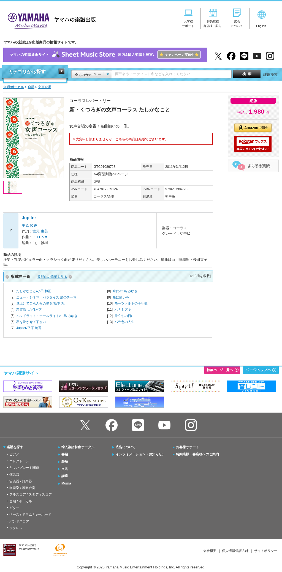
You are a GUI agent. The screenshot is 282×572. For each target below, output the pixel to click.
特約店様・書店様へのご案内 (197, 454)
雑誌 (64, 462)
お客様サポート (187, 447)
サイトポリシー (265, 551)
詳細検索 (270, 74)
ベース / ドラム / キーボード (30, 514)
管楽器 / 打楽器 (20, 481)
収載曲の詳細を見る (52, 277)
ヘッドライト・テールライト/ (47, 316)
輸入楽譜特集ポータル (77, 447)
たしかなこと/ (33, 291)
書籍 (64, 454)
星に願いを (121, 297)
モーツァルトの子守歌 (131, 303)
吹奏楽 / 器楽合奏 (22, 488)
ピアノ (14, 454)
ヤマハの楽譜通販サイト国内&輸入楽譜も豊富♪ (105, 55)
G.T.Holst (39, 237)
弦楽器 (14, 474)
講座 (64, 476)
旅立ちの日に (124, 316)
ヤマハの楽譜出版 (50, 20)
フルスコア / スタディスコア (30, 494)
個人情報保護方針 (235, 551)
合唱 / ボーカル (20, 501)
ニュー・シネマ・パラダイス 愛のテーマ (46, 297)
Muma (66, 483)
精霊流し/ (28, 309)
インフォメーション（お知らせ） (140, 454)
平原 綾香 (29, 225)
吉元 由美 (40, 231)
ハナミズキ (123, 309)
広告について (125, 447)
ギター (14, 508)
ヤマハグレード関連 (24, 468)
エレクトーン (19, 461)
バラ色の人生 (124, 322)
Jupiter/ (28, 328)
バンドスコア (19, 521)
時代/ (125, 291)
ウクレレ (16, 528)
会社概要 (209, 551)
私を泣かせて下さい (31, 322)
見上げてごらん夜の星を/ (40, 303)
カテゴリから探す (27, 71)
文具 (64, 469)
